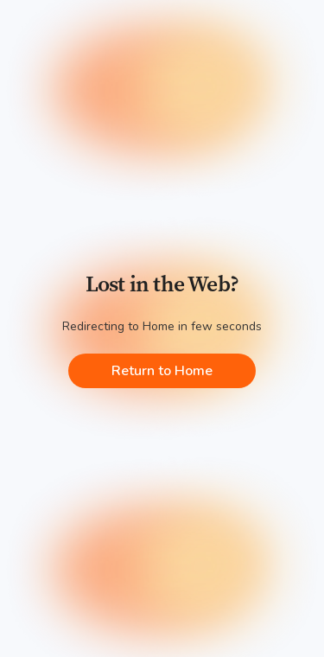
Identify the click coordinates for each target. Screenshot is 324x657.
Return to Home (162, 370)
